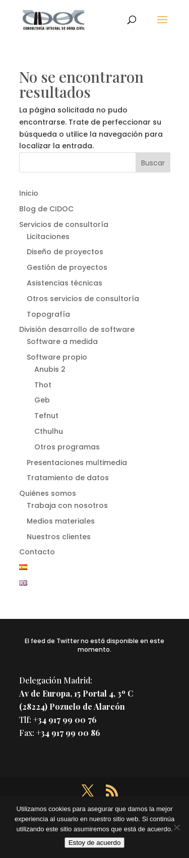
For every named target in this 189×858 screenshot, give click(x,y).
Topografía (48, 314)
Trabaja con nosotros (67, 505)
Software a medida (62, 341)
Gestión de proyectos (67, 267)
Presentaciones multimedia (77, 462)
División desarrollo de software (77, 329)
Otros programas (67, 447)
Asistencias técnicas (64, 283)
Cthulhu (48, 431)
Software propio (57, 357)
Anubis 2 (50, 369)
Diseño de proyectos (65, 252)
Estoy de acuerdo (95, 842)
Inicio (28, 193)
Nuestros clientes (59, 537)
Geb (42, 400)
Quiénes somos (47, 493)
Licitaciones (48, 237)
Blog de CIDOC (46, 209)
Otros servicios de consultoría (83, 299)
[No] (176, 827)
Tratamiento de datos (68, 478)
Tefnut (46, 416)
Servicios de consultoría (63, 224)
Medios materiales (61, 521)
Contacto (37, 552)
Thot (42, 385)
